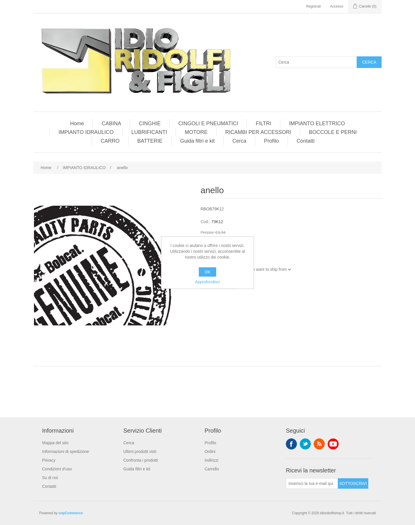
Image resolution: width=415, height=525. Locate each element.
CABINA (111, 123)
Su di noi (50, 477)
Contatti (306, 141)
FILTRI (263, 123)
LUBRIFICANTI (149, 132)
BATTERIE (150, 141)
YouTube (333, 443)
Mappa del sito (55, 442)
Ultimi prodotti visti (139, 451)
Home (77, 123)
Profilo (271, 141)
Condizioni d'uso (57, 469)
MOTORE (196, 132)
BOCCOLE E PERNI (333, 132)
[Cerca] (316, 62)
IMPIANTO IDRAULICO (86, 132)
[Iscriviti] (312, 483)
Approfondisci (207, 281)
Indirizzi (211, 460)
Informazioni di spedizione (65, 451)
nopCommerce (71, 513)
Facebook (291, 443)
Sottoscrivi (353, 483)
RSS (319, 443)
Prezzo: (207, 232)
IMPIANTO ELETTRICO (317, 123)
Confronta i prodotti (140, 460)
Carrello (212, 469)
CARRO (110, 141)
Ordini (210, 451)
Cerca (369, 62)
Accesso (336, 6)
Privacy (48, 460)
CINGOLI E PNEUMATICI (208, 123)
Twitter (305, 443)
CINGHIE (149, 123)
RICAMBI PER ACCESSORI (258, 132)
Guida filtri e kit (197, 141)
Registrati (313, 6)
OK (207, 272)
